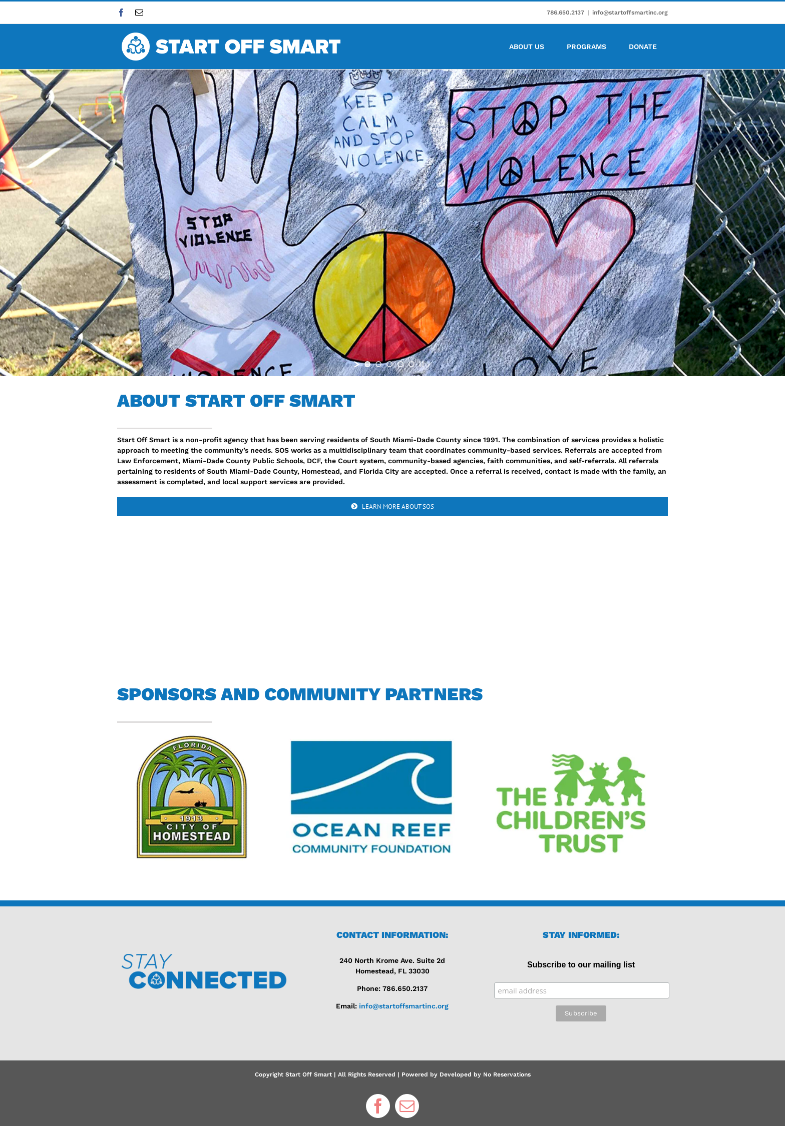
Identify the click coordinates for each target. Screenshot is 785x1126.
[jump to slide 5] (412, 364)
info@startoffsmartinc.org (630, 12)
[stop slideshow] (422, 364)
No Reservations (507, 1074)
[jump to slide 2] (378, 364)
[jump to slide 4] (401, 364)
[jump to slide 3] (389, 364)
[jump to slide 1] (367, 364)
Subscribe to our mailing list (581, 964)
